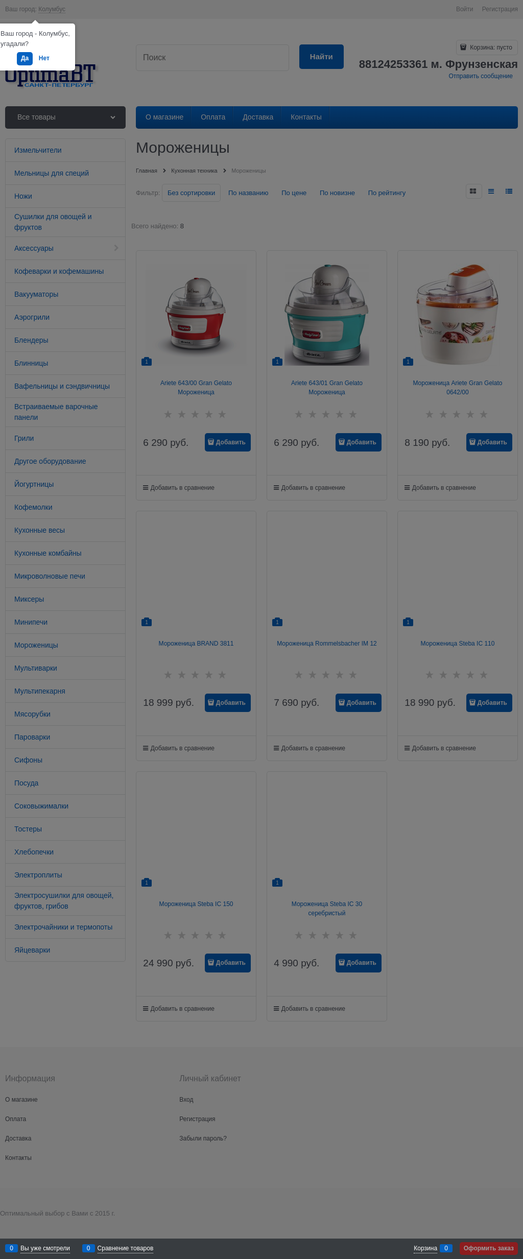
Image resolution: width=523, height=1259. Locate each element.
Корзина (425, 1248)
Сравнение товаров (126, 1248)
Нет (44, 58)
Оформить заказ (489, 1248)
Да (25, 58)
